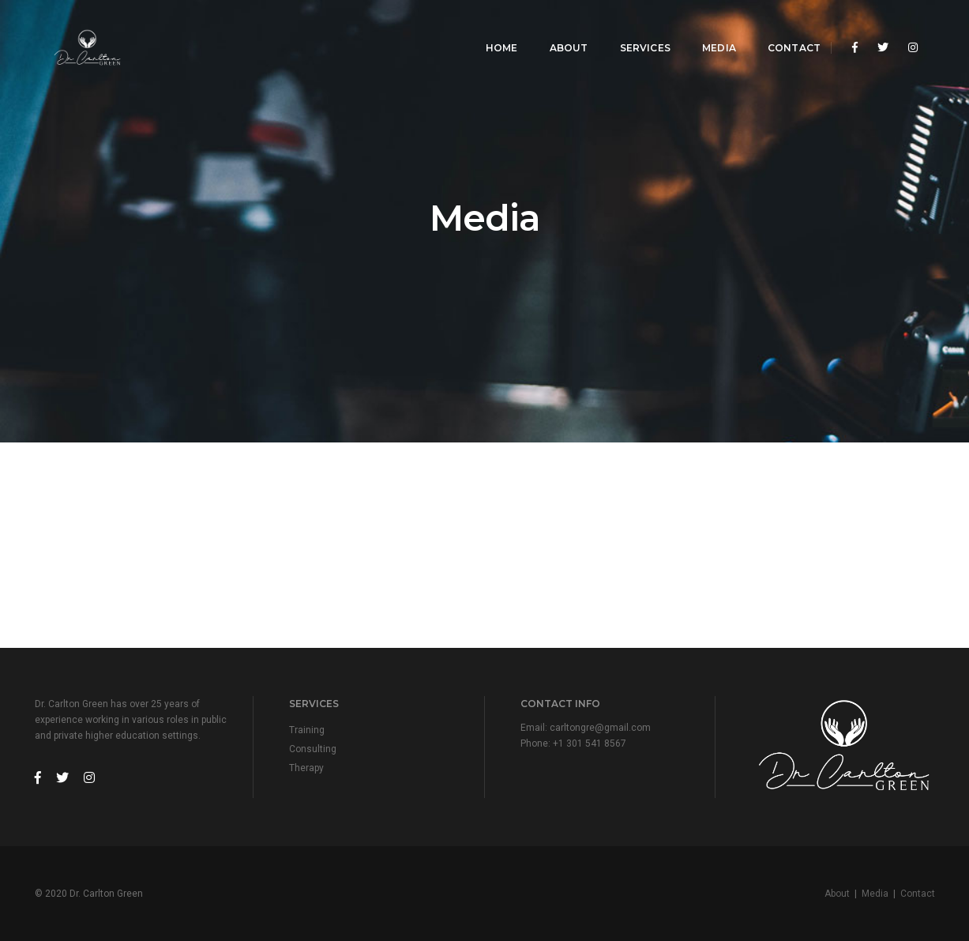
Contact (783, 28)
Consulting (312, 749)
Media (708, 28)
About (557, 28)
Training (307, 730)
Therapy (306, 768)
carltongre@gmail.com (600, 727)
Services (633, 28)
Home (491, 28)
